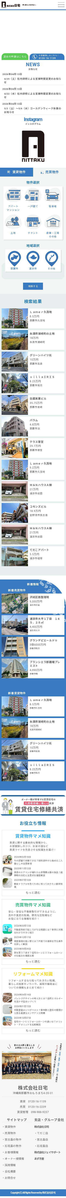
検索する (33, 288)
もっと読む (33, 894)
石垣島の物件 (13, 1147)
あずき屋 (39, 1160)
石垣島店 (42, 1147)
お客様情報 (12, 1154)
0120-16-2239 (37, 1108)
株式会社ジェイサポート (47, 1154)
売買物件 (49, 173)
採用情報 (10, 1167)
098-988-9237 (40, 1114)
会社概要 (10, 1173)
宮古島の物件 (13, 1141)
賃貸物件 (16, 173)
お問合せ (10, 1179)
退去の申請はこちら (15, 56)
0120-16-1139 (47, 58)
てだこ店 (42, 1135)
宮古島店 (42, 1141)
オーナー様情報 (14, 1160)
